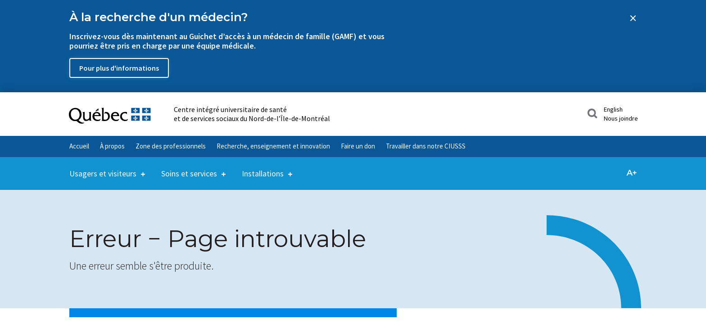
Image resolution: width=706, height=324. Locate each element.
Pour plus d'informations (119, 67)
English (613, 109)
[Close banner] (633, 18)
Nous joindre (621, 118)
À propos (112, 146)
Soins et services (189, 168)
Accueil (79, 146)
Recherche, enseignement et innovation (273, 146)
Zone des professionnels (171, 146)
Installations (263, 168)
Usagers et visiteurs (102, 168)
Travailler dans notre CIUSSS (426, 146)
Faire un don (358, 146)
